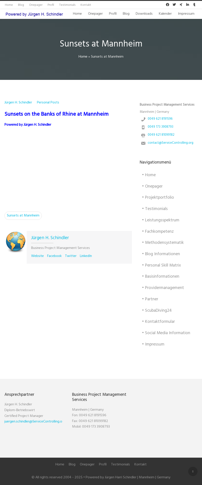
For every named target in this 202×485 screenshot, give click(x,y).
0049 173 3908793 (160, 126)
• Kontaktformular (158, 321)
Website (37, 256)
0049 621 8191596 (160, 118)
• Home (149, 175)
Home (77, 14)
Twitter (71, 256)
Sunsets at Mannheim (23, 215)
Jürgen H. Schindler (18, 102)
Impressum (186, 14)
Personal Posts (48, 102)
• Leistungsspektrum (160, 220)
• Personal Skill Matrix (161, 265)
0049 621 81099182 (161, 134)
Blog (126, 14)
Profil (113, 14)
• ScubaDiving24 (157, 310)
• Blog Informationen (161, 254)
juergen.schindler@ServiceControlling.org (34, 421)
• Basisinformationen (160, 276)
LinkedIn (86, 256)
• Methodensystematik (163, 242)
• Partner (150, 299)
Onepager (95, 14)
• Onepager (152, 186)
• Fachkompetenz (158, 231)
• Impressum (153, 344)
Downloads (144, 14)
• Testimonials (155, 209)
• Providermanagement (163, 288)
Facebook (54, 256)
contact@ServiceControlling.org (170, 143)
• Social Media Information (166, 333)
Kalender (165, 14)
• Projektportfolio (158, 197)
